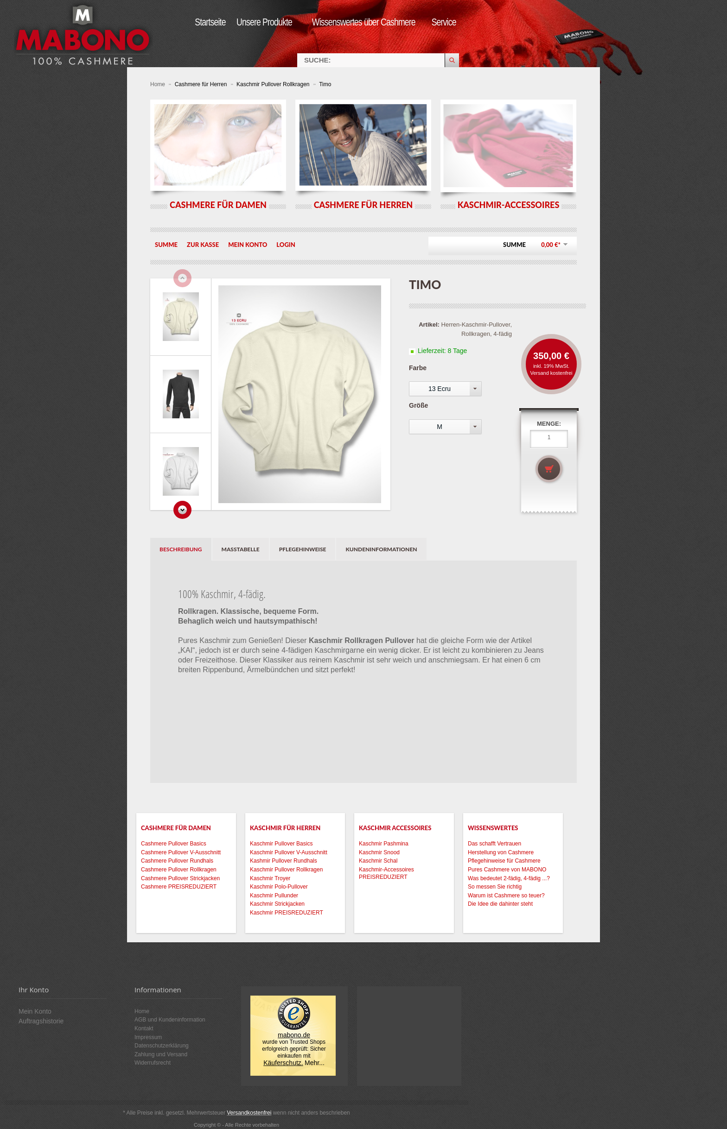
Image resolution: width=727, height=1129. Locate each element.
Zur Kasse (203, 244)
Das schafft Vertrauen (494, 843)
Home (158, 84)
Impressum (148, 1037)
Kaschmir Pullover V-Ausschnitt (288, 852)
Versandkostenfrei (249, 1113)
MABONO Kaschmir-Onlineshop (83, 33)
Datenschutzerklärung (161, 1045)
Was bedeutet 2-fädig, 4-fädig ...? (509, 878)
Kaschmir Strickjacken (277, 904)
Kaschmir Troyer (270, 878)
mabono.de (294, 1035)
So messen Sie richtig (495, 886)
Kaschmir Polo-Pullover (279, 886)
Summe (166, 244)
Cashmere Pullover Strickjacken (180, 878)
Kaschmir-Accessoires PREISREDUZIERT (386, 873)
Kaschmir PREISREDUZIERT (286, 912)
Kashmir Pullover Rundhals (283, 861)
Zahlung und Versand (160, 1054)
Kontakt (143, 1028)
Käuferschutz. (283, 1062)
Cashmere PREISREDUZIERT (179, 886)
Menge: (549, 423)
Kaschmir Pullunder (274, 895)
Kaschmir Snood (379, 852)
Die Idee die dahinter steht (500, 904)
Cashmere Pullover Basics (173, 843)
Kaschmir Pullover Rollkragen (273, 84)
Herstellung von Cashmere (501, 852)
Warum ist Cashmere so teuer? (506, 895)
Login (285, 244)
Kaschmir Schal (378, 861)
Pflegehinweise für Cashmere (504, 861)
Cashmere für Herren (202, 84)
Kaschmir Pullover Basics (281, 843)
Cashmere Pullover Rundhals (177, 861)
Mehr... (315, 1062)
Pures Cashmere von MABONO (507, 869)
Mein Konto (247, 244)
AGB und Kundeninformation (169, 1019)
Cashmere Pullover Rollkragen (179, 869)
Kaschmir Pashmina (383, 843)
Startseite (210, 22)
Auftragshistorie (41, 1021)
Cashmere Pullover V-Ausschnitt (181, 852)
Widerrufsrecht (152, 1063)
